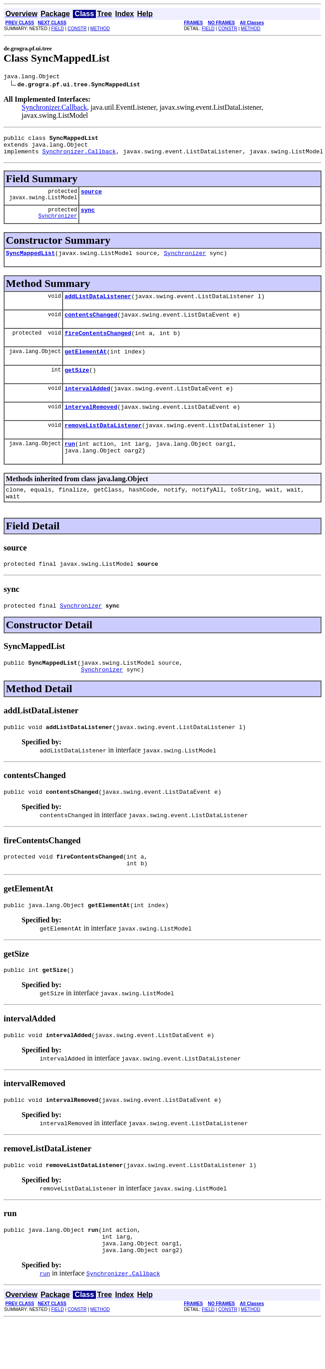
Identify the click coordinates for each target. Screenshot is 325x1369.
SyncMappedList (30, 262)
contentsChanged (90, 326)
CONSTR (77, 28)
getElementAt (85, 366)
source (91, 198)
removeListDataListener (103, 445)
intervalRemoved (90, 425)
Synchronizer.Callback (54, 108)
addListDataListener (97, 307)
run (69, 465)
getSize (76, 386)
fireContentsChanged (97, 346)
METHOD (100, 28)
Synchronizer (57, 225)
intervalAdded (87, 406)
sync (88, 218)
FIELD (57, 28)
